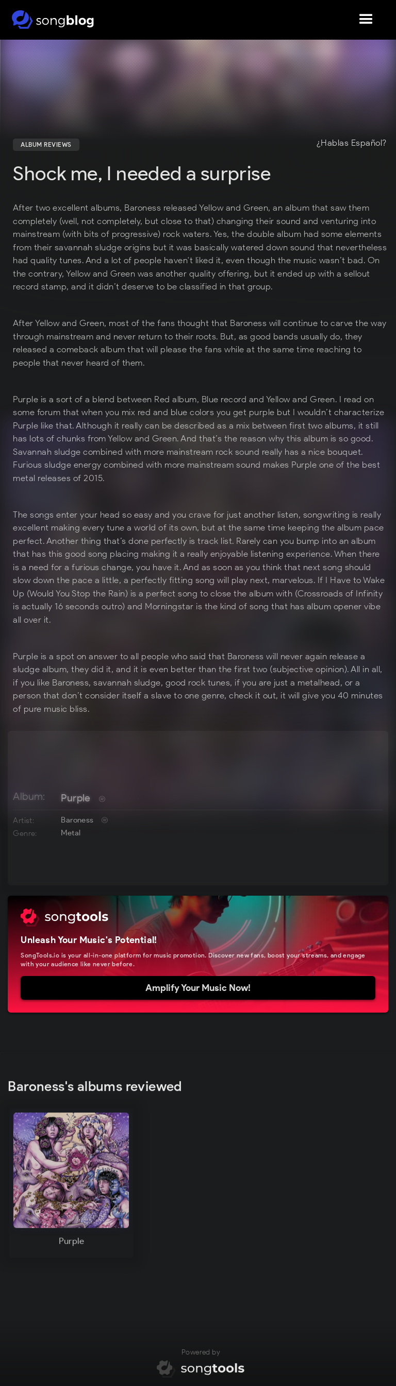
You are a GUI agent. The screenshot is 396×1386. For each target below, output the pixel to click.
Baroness (77, 820)
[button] (366, 19)
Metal (70, 832)
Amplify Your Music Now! (198, 988)
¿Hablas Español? (352, 143)
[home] (52, 19)
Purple (75, 798)
